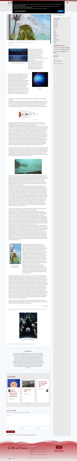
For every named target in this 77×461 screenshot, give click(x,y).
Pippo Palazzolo (11, 45)
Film (54, 28)
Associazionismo (57, 39)
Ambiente (55, 38)
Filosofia (55, 22)
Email (23, 428)
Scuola (55, 34)
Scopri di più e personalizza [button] (20, 11)
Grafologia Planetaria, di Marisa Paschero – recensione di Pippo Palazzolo (13, 393)
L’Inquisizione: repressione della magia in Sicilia (38, 454)
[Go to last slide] (9, 390)
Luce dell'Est (56, 23)
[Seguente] (47, 390)
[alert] (62, 63)
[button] (63, 2)
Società (55, 37)
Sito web (38, 428)
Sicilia (55, 41)
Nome (8, 428)
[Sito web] (43, 428)
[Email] (28, 428)
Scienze (55, 32)
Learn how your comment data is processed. (28, 434)
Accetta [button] (60, 11)
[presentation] (14, 383)
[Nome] (13, 428)
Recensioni (56, 26)
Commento (9, 415)
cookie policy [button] (23, 5)
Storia (55, 42)
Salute (55, 31)
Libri (54, 29)
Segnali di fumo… (57, 35)
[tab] (28, 403)
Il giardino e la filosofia (65, 47)
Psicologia (56, 25)
